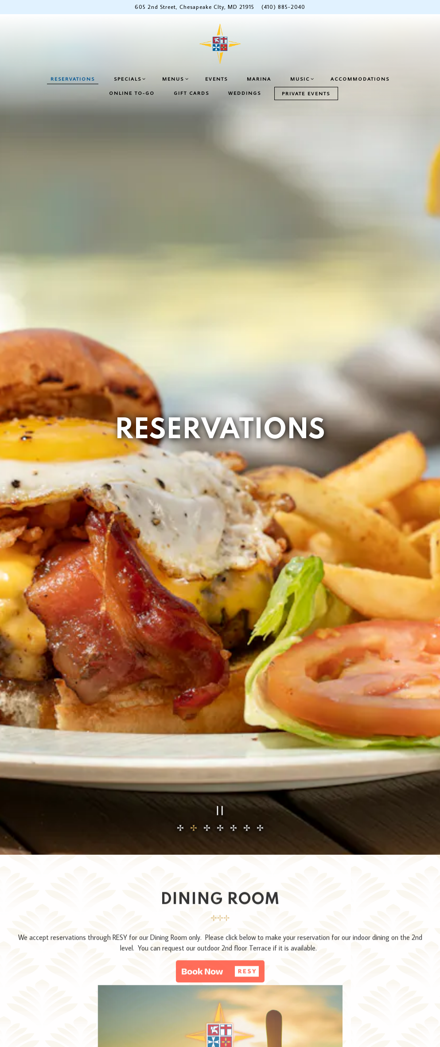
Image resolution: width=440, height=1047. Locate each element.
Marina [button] (259, 78)
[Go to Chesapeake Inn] (194, 7)
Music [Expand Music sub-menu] (303, 78)
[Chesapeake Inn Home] (220, 43)
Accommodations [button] (360, 78)
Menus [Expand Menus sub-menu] (176, 78)
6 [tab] (246, 726)
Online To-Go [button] (132, 93)
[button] (220, 872)
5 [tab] (233, 726)
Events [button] (216, 78)
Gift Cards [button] (191, 93)
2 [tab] (193, 726)
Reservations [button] (73, 78)
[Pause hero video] (220, 709)
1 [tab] (180, 726)
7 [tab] (260, 726)
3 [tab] (206, 726)
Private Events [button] (306, 93)
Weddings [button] (244, 93)
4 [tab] (220, 726)
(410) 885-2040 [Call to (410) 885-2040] (283, 6)
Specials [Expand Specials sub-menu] (130, 78)
